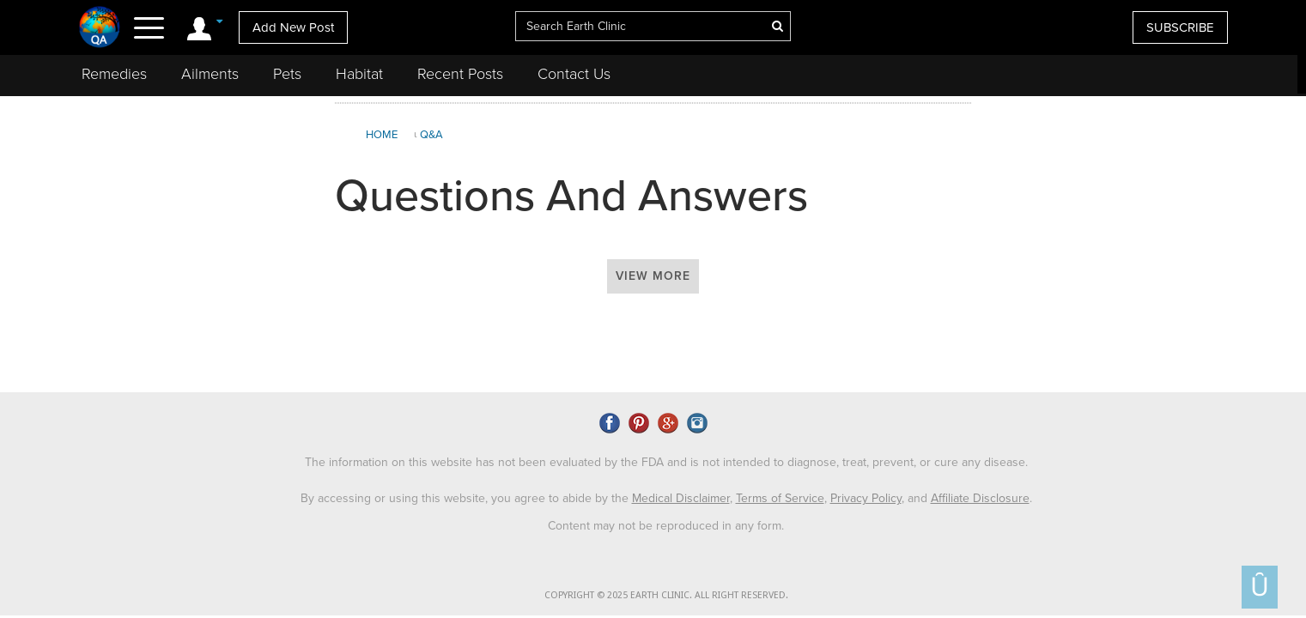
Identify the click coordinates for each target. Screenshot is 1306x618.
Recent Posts (460, 73)
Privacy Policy (866, 498)
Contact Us (574, 73)
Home (382, 135)
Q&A (431, 135)
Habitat (359, 73)
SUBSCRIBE (1180, 27)
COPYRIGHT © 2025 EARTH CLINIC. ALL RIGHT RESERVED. (666, 595)
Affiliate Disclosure (980, 498)
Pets (287, 73)
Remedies (114, 73)
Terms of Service (780, 498)
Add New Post (293, 27)
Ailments (210, 73)
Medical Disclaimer (681, 498)
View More (653, 276)
